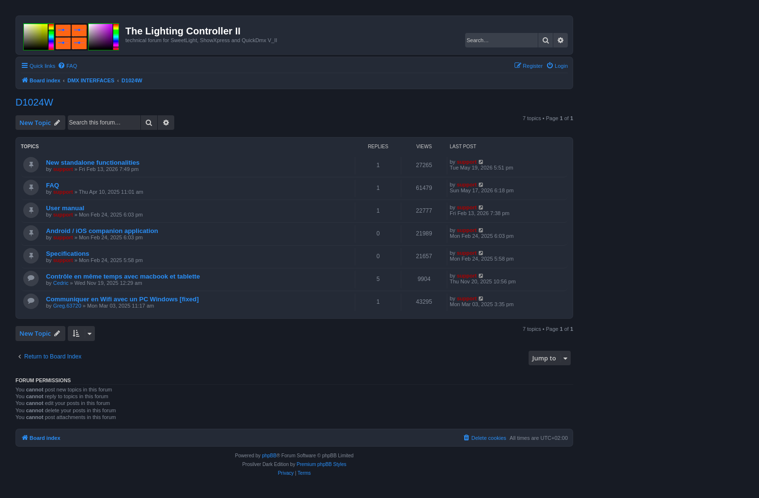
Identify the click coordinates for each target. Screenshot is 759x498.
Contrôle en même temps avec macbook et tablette (123, 276)
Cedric (61, 283)
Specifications (67, 253)
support (63, 169)
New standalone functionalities (92, 162)
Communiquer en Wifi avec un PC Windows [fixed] (122, 299)
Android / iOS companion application (102, 230)
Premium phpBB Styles (322, 464)
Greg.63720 (67, 306)
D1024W (34, 102)
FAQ (52, 185)
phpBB (269, 455)
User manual (65, 208)
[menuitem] (67, 66)
